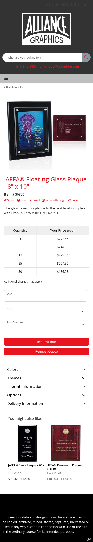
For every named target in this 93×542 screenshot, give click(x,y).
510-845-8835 (26, 66)
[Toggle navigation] (6, 78)
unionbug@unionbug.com (59, 66)
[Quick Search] (42, 57)
